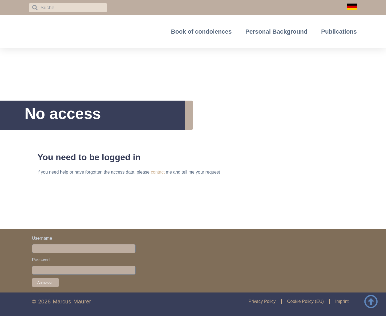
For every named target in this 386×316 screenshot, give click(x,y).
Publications (339, 31)
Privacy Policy (262, 301)
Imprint (342, 301)
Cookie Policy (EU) (305, 301)
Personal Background (276, 31)
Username (42, 238)
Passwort (41, 260)
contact (158, 172)
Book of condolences (201, 31)
